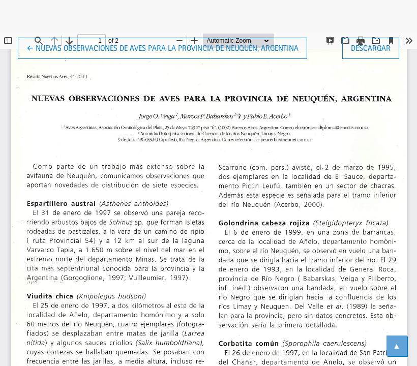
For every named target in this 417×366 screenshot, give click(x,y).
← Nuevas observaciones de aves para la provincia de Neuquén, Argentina (162, 47)
